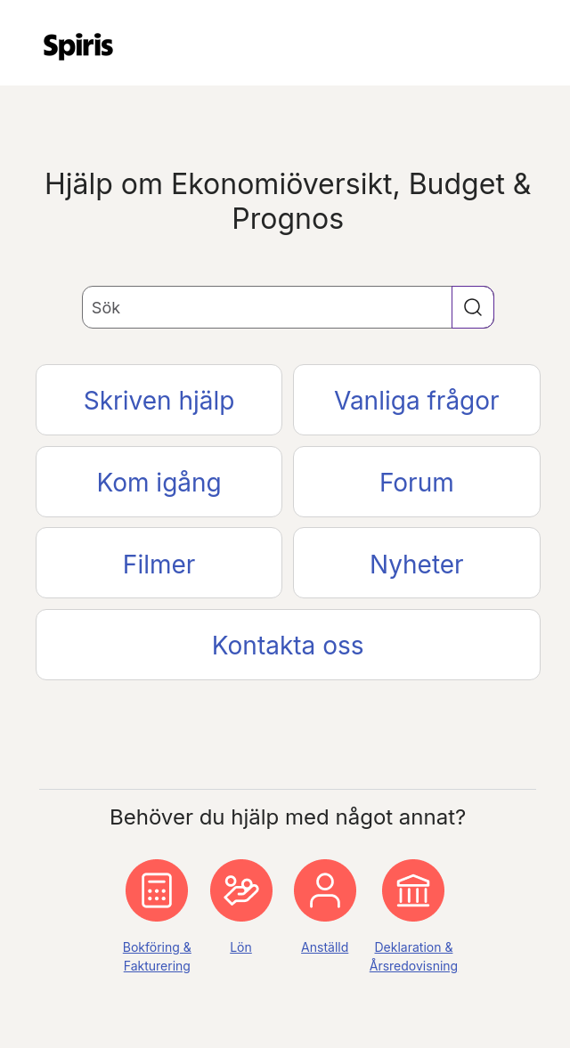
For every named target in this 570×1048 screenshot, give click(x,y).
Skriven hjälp (159, 401)
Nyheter (417, 564)
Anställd (324, 947)
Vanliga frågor (417, 401)
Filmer (159, 564)
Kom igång (158, 482)
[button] (473, 307)
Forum (416, 482)
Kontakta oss (288, 645)
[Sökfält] (288, 307)
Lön (241, 947)
